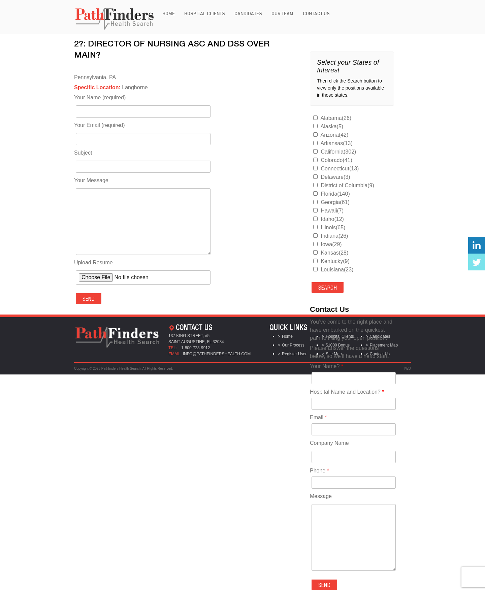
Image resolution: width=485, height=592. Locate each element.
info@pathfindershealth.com (217, 354)
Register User (294, 354)
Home (168, 13)
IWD (408, 368)
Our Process (293, 345)
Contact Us (316, 13)
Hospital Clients (204, 13)
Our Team (282, 13)
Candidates (248, 13)
